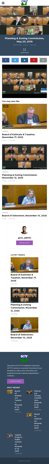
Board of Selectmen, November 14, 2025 (24, 215)
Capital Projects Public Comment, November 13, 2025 (18, 443)
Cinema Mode (24, 50)
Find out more (15, 381)
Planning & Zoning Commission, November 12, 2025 (19, 176)
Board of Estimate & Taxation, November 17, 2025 (18, 136)
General (5, 131)
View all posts (24, 243)
